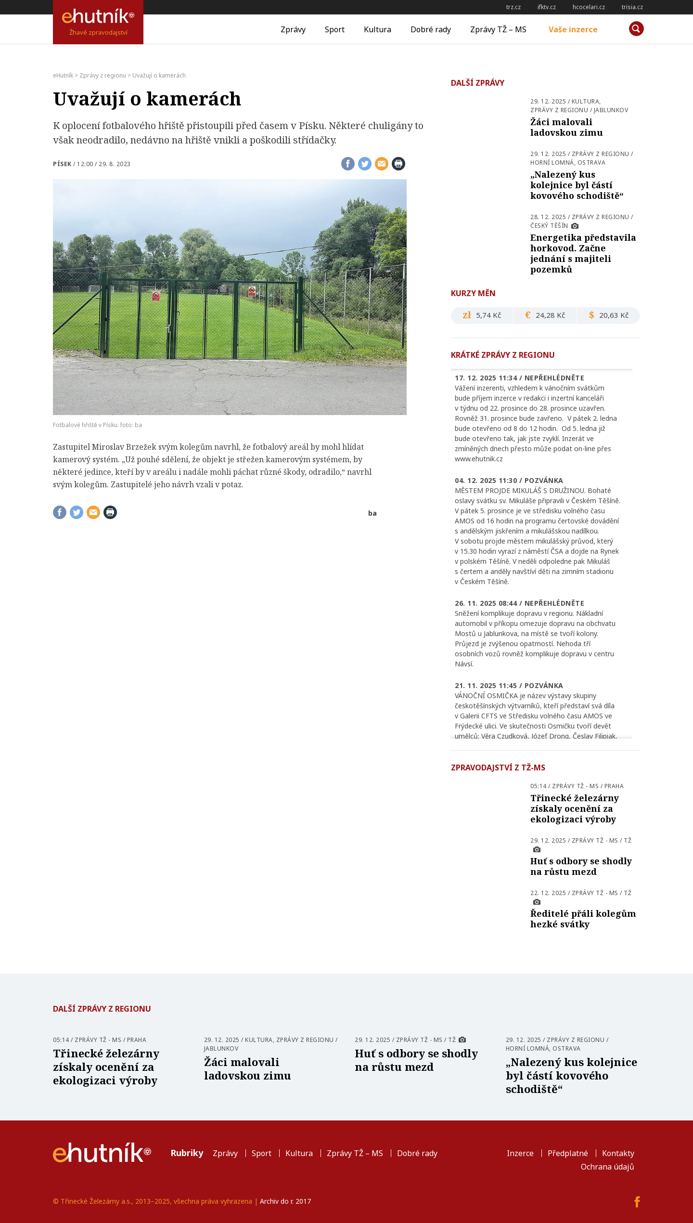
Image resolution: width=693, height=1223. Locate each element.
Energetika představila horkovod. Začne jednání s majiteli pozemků (583, 253)
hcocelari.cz (589, 7)
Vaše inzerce (573, 29)
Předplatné (568, 1153)
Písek (62, 164)
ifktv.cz (547, 7)
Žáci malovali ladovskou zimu (566, 127)
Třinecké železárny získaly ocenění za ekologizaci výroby (574, 808)
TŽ (627, 840)
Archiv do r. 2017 (285, 1201)
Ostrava (592, 162)
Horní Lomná (552, 162)
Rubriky (186, 1152)
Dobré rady (431, 29)
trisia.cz (632, 7)
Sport (335, 29)
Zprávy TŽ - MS (575, 786)
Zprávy (293, 29)
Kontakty (618, 1153)
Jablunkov (611, 110)
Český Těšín (549, 225)
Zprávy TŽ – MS (498, 29)
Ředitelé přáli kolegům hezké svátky (583, 919)
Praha (614, 786)
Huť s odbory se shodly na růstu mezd (581, 866)
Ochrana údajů (607, 1166)
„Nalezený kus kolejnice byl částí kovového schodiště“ (577, 185)
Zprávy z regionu (559, 110)
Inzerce (520, 1153)
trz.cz (513, 7)
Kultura (377, 29)
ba (372, 513)
